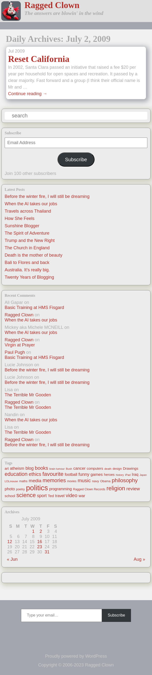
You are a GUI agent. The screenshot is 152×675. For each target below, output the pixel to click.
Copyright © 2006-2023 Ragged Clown (76, 665)
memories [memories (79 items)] (54, 480)
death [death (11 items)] (107, 468)
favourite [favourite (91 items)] (53, 474)
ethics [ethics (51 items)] (35, 474)
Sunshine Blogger (22, 225)
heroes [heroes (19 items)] (109, 475)
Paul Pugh (15, 352)
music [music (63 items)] (84, 480)
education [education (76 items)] (16, 474)
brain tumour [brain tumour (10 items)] (57, 468)
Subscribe (76, 159)
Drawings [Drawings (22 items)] (130, 468)
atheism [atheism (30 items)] (17, 468)
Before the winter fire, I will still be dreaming (47, 196)
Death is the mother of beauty (33, 255)
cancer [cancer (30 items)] (79, 468)
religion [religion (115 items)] (116, 488)
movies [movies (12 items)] (71, 481)
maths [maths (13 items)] (23, 481)
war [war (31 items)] (81, 495)
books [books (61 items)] (41, 468)
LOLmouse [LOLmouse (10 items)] (11, 481)
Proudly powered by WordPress (76, 656)
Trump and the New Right (29, 240)
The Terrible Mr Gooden (28, 394)
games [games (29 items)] (96, 474)
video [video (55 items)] (71, 495)
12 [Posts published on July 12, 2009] (9, 541)
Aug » (139, 559)
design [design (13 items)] (117, 468)
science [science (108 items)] (26, 495)
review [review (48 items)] (133, 488)
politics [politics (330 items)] (37, 488)
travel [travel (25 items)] (60, 496)
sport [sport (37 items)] (42, 495)
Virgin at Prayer (20, 345)
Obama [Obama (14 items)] (105, 481)
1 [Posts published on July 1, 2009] (33, 531)
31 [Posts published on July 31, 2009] (47, 551)
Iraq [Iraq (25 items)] (135, 474)
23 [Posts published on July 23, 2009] (39, 546)
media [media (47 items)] (35, 480)
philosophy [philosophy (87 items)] (125, 480)
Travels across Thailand (28, 211)
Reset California (38, 59)
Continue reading (27, 93)
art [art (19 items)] (7, 468)
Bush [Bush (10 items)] (69, 468)
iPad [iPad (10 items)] (127, 474)
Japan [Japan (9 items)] (143, 474)
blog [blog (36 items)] (29, 468)
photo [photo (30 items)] (10, 489)
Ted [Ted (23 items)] (51, 496)
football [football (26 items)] (71, 474)
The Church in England (27, 247)
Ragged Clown (51, 5)
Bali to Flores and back (27, 262)
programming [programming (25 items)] (60, 489)
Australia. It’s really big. (27, 269)
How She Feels (19, 218)
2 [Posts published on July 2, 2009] (41, 531)
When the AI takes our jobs (31, 203)
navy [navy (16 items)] (95, 481)
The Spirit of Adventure (27, 233)
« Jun (12, 559)
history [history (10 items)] (120, 474)
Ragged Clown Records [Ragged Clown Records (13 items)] (89, 489)
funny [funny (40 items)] (83, 474)
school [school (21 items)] (10, 496)
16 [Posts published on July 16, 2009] (39, 541)
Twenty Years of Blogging (29, 277)
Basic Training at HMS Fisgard (34, 307)
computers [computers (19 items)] (95, 468)
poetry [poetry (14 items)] (20, 489)
